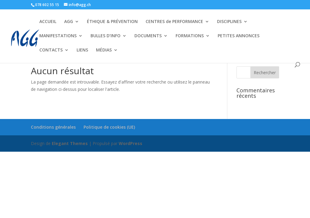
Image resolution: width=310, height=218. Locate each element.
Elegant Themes (70, 143)
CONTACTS (51, 50)
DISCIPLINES (229, 21)
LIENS (82, 50)
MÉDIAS (104, 50)
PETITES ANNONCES (238, 36)
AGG (68, 21)
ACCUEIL (47, 21)
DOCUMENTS (148, 36)
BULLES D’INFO (105, 36)
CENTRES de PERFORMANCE (174, 21)
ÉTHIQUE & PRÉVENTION (112, 21)
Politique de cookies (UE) (109, 127)
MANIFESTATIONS (58, 36)
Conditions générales (53, 127)
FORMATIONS (190, 36)
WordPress (130, 143)
